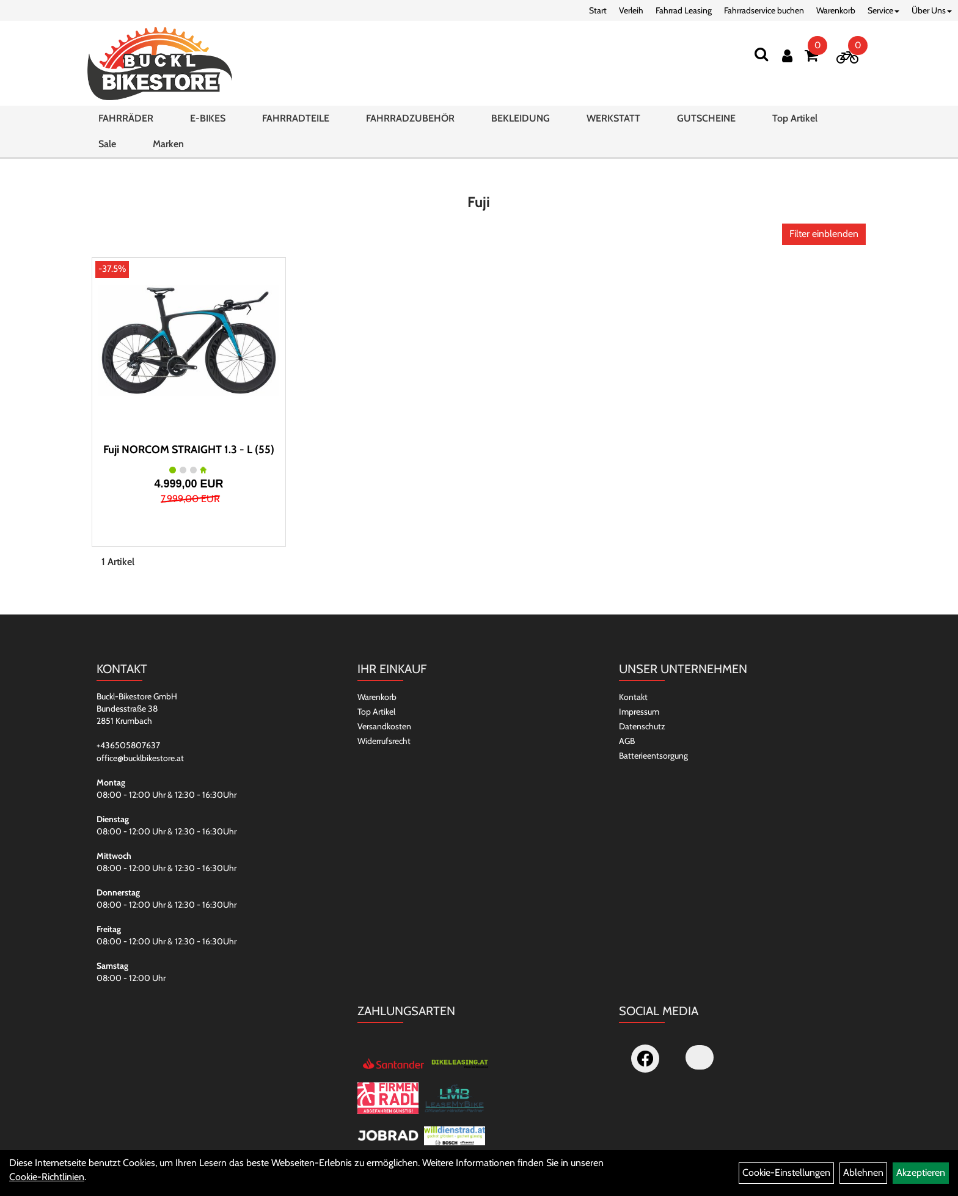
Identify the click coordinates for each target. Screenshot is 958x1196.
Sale (107, 144)
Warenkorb (835, 10)
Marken (168, 144)
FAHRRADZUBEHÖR (410, 118)
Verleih (631, 10)
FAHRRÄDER (125, 118)
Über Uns (932, 10)
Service (883, 10)
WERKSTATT (613, 118)
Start (598, 10)
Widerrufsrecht (384, 740)
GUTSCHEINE (706, 118)
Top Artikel (794, 118)
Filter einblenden (823, 233)
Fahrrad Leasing (684, 10)
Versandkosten (384, 726)
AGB (627, 740)
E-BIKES (207, 118)
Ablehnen (863, 1172)
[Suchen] (761, 54)
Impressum (639, 711)
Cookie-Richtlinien (46, 1177)
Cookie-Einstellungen (786, 1172)
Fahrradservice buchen (764, 10)
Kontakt (633, 696)
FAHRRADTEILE (295, 118)
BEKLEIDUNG (520, 118)
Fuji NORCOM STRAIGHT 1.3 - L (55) (188, 449)
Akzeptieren (920, 1172)
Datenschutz (642, 726)
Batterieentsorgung (653, 755)
